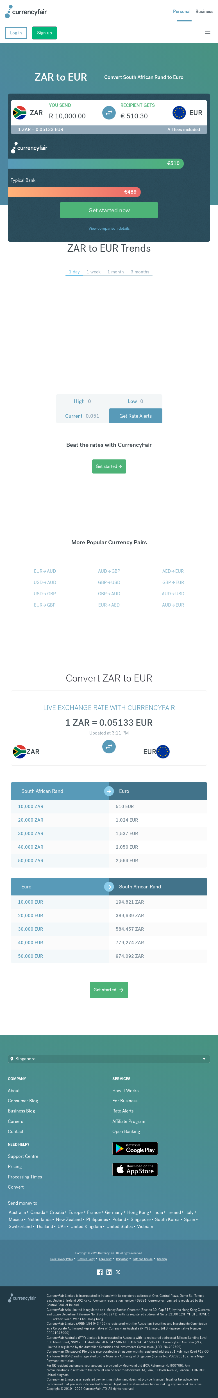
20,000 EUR (30, 916)
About (14, 1091)
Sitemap (162, 1259)
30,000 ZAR (30, 834)
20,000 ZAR (30, 820)
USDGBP (45, 594)
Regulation (122, 1259)
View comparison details (109, 228)
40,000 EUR (30, 943)
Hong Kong (138, 1212)
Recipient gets (138, 105)
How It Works (125, 1091)
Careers (15, 1121)
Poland (119, 1219)
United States (119, 1226)
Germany (114, 1212)
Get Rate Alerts (135, 416)
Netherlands (39, 1219)
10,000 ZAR (30, 806)
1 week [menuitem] (94, 272)
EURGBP (45, 605)
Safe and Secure (143, 1259)
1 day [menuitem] (74, 272)
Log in (16, 33)
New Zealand (69, 1219)
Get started (109, 466)
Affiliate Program (128, 1121)
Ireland (174, 1212)
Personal (181, 11)
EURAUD (45, 571)
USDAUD (45, 582)
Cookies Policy (86, 1259)
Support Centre (23, 1156)
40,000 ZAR (30, 847)
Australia (17, 1212)
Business (205, 11)
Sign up (44, 33)
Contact (15, 1131)
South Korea (167, 1219)
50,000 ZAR (30, 861)
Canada (37, 1212)
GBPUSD (109, 582)
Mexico (16, 1219)
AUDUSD (173, 594)
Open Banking (126, 1131)
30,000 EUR (30, 929)
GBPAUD (109, 594)
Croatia (57, 1212)
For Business (124, 1101)
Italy (189, 1212)
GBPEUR (173, 582)
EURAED (109, 605)
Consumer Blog (23, 1101)
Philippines (97, 1219)
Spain (189, 1219)
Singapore (141, 1219)
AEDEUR (173, 571)
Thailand (44, 1226)
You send (60, 105)
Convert (16, 1187)
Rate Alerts (122, 1111)
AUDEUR (173, 605)
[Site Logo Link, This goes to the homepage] (26, 11)
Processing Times (25, 1177)
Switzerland (20, 1226)
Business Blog (21, 1111)
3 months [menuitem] (140, 272)
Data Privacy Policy (61, 1259)
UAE (62, 1226)
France (94, 1212)
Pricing (15, 1166)
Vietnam (145, 1226)
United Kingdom (86, 1226)
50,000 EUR (30, 956)
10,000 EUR (30, 902)
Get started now (109, 210)
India (158, 1212)
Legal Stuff (105, 1259)
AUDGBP (109, 571)
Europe (76, 1212)
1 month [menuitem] (115, 272)
